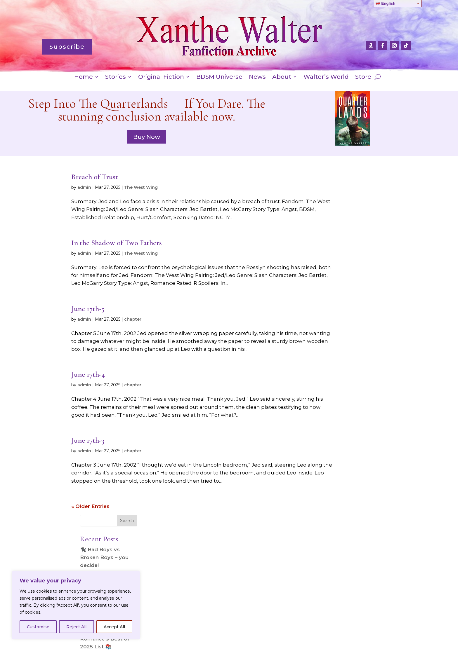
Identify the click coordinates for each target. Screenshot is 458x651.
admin (84, 187)
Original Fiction (161, 77)
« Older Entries (90, 514)
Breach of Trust (94, 176)
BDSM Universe (219, 77)
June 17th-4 (88, 382)
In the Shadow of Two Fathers (116, 242)
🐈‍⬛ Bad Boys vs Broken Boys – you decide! (354, 215)
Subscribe (67, 46)
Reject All (76, 626)
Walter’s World (326, 77)
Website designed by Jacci (229, 646)
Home (83, 77)
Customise (38, 626)
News (257, 77)
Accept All (114, 626)
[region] (76, 605)
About (281, 77)
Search (376, 178)
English (385, 3)
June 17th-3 (87, 448)
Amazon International (249, 633)
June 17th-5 (88, 308)
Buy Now (146, 136)
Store (363, 77)
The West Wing (141, 187)
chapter (132, 319)
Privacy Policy (199, 633)
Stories (115, 77)
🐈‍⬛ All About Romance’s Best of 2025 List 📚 (354, 297)
